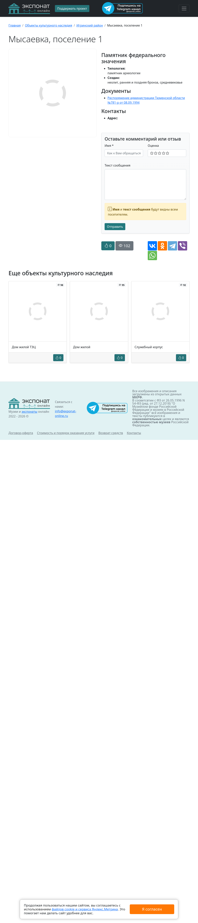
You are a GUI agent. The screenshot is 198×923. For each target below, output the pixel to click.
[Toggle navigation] (184, 8)
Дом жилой (81, 347)
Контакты (134, 433)
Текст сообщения (117, 165)
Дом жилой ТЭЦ (24, 347)
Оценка (153, 145)
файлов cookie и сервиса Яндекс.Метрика (85, 909)
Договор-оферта (21, 433)
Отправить (115, 226)
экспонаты (29, 411)
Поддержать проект (72, 8)
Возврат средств (110, 433)
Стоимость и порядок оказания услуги (65, 433)
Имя (109, 145)
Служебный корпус (149, 347)
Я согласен (152, 909)
